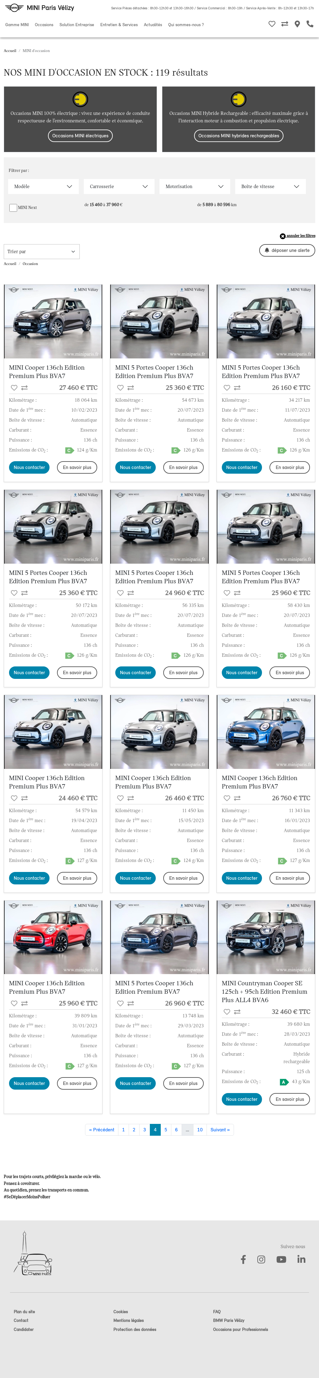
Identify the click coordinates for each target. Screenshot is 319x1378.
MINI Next (27, 207)
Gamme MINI (17, 24)
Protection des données (134, 1329)
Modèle (22, 186)
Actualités (153, 24)
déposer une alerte (287, 250)
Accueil (10, 51)
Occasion (30, 264)
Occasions (44, 24)
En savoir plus (77, 467)
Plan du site (24, 1311)
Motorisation (179, 186)
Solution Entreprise (77, 24)
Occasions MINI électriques (80, 136)
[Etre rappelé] (310, 25)
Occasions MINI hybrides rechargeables (238, 136)
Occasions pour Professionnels (240, 1329)
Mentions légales (128, 1320)
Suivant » (220, 1130)
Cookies (120, 1311)
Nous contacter (29, 467)
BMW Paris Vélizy (228, 1320)
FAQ (217, 1311)
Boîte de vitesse (257, 186)
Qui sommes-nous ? (186, 24)
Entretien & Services (119, 24)
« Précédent (101, 1130)
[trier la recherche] (42, 251)
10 (200, 1130)
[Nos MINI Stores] (297, 25)
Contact (21, 1320)
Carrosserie (102, 186)
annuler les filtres (297, 236)
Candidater (24, 1329)
